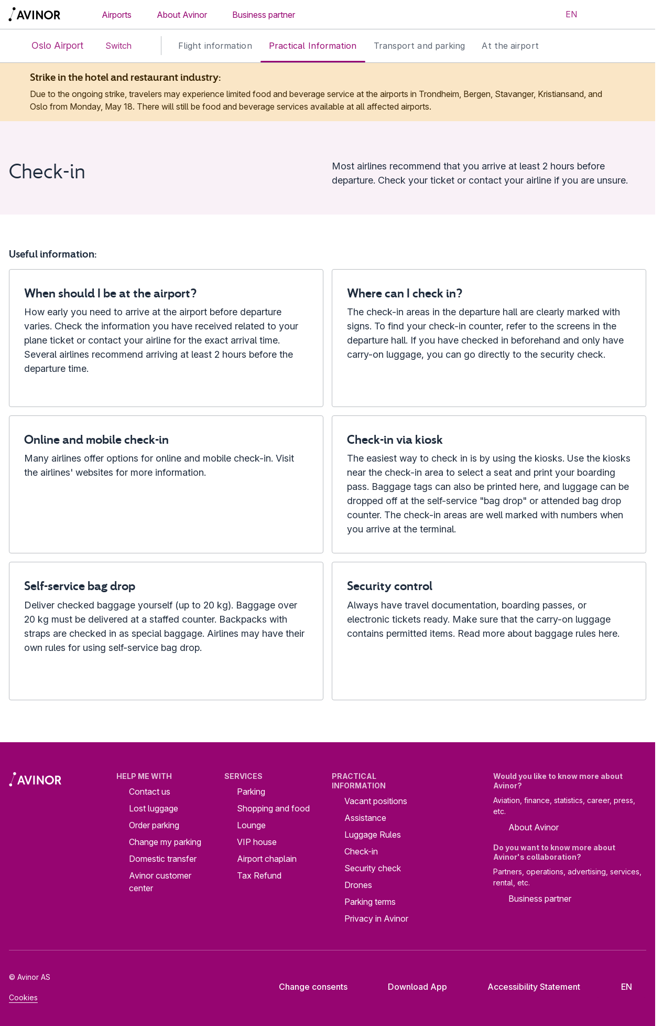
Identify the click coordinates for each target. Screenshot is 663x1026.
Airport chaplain (267, 858)
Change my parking (165, 842)
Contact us (149, 791)
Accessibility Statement (525, 986)
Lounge (251, 825)
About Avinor (182, 14)
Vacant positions (375, 801)
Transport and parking (419, 45)
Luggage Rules (372, 834)
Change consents (306, 986)
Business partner (263, 14)
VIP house (257, 842)
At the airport (510, 45)
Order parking (154, 825)
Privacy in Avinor (376, 918)
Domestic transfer (163, 858)
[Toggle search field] (603, 15)
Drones (358, 885)
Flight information (215, 45)
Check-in (361, 851)
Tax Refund (259, 875)
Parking (251, 791)
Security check (372, 868)
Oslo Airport (48, 45)
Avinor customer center (160, 881)
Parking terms (370, 901)
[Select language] (565, 15)
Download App (409, 986)
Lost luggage (153, 808)
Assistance (365, 818)
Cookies (23, 997)
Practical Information (313, 45)
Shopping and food (273, 808)
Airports (117, 14)
